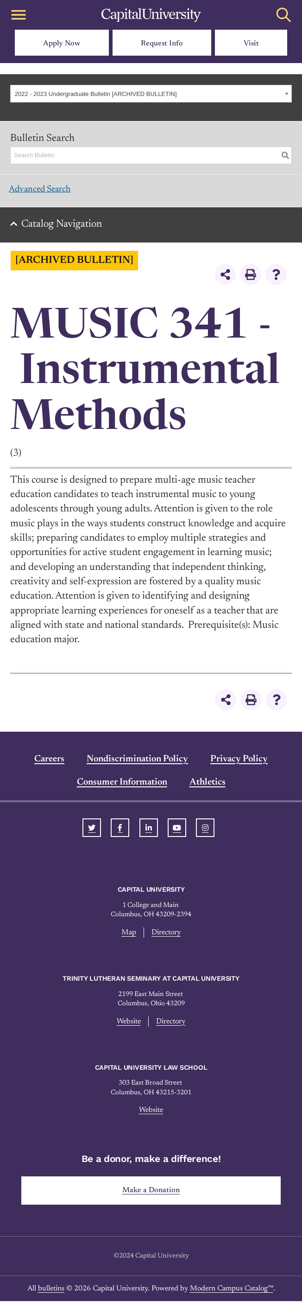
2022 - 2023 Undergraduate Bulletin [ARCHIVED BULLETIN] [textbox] (96, 93)
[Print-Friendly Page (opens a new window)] (250, 279)
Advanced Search (46, 192)
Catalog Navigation (65, 229)
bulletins (51, 1296)
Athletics (207, 787)
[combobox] (150, 93)
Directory (166, 937)
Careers (49, 764)
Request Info (162, 43)
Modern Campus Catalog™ (231, 1296)
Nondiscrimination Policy (137, 764)
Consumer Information (122, 787)
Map (127, 937)
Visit (251, 43)
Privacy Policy (239, 764)
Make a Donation (151, 1197)
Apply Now (61, 43)
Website (127, 1027)
